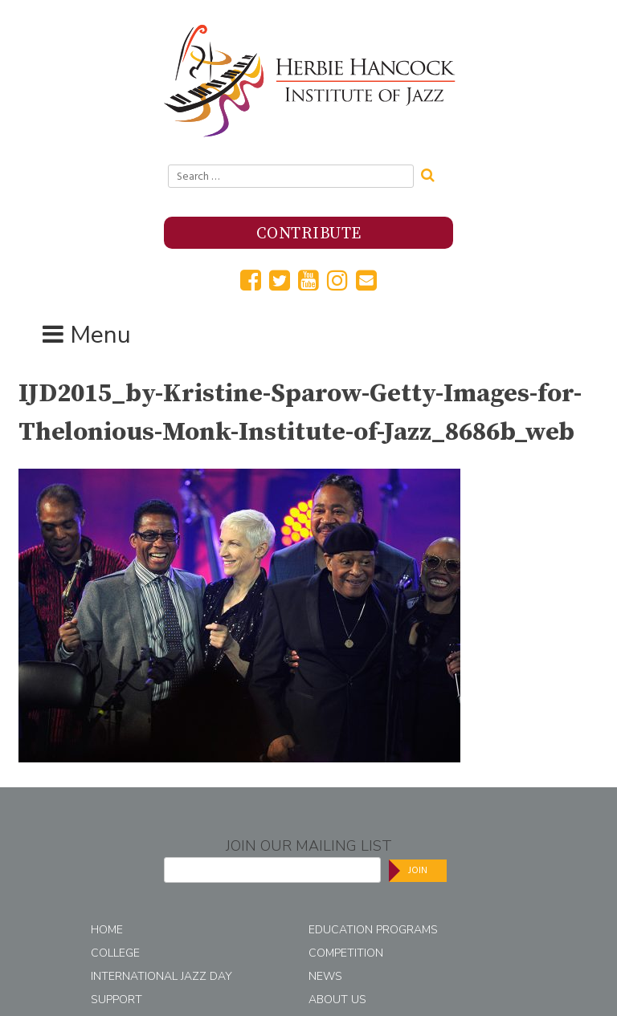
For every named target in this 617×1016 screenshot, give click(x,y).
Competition (345, 953)
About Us (337, 999)
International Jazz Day (161, 976)
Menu (100, 335)
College (115, 953)
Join (417, 870)
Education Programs (373, 929)
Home (107, 929)
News (325, 976)
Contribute (309, 234)
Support (116, 999)
